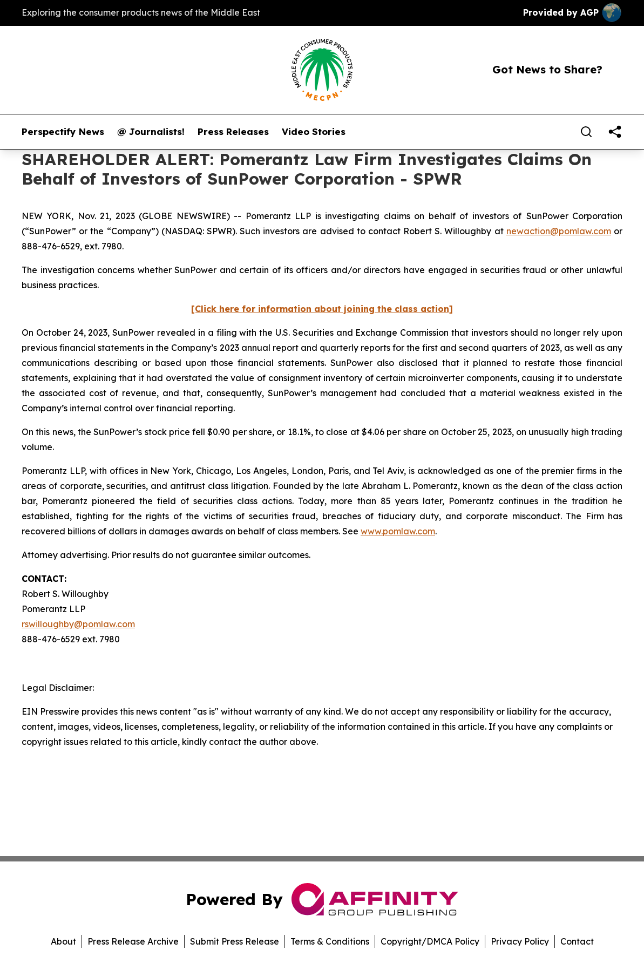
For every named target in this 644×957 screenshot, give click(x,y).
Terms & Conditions (329, 941)
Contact (577, 941)
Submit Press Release (234, 941)
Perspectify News (63, 131)
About (63, 941)
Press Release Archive (133, 941)
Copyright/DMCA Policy (430, 941)
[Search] (586, 131)
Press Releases (233, 131)
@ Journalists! (151, 131)
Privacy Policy (520, 941)
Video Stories (313, 131)
